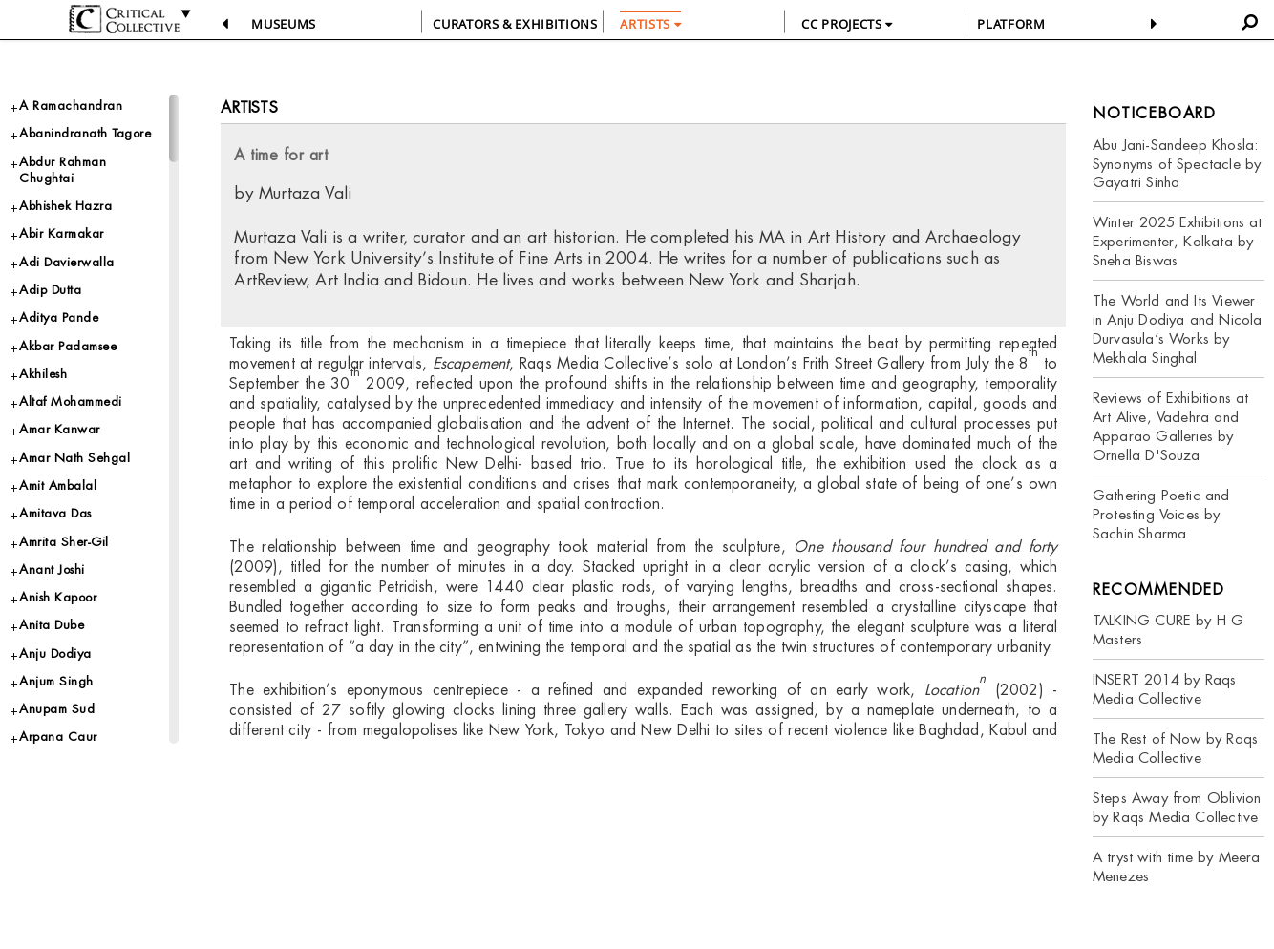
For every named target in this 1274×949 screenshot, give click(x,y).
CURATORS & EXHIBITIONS (515, 23)
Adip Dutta (50, 290)
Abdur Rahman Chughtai (62, 170)
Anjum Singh (56, 681)
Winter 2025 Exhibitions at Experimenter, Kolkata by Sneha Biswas (1178, 241)
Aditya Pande (58, 317)
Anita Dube (51, 625)
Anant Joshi (52, 569)
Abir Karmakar (61, 233)
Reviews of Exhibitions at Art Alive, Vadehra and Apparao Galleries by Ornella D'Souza (1171, 426)
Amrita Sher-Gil (64, 542)
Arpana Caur (58, 736)
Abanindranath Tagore (85, 133)
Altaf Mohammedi (70, 401)
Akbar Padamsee (68, 346)
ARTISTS (650, 23)
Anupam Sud (57, 709)
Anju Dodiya (55, 653)
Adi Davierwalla (67, 262)
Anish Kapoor (57, 597)
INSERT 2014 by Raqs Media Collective (1164, 688)
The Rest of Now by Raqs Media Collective (1175, 748)
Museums (283, 23)
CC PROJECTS (846, 23)
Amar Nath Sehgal (74, 458)
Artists (249, 107)
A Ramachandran (70, 105)
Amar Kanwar (59, 429)
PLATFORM (1011, 23)
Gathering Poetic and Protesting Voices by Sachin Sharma (1161, 514)
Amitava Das (55, 513)
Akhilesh (43, 374)
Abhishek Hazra (65, 206)
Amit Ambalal (57, 485)
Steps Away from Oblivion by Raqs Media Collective (1177, 807)
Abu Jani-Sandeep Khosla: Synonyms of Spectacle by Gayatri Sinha (1177, 164)
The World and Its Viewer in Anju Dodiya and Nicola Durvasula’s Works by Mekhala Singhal (1178, 329)
